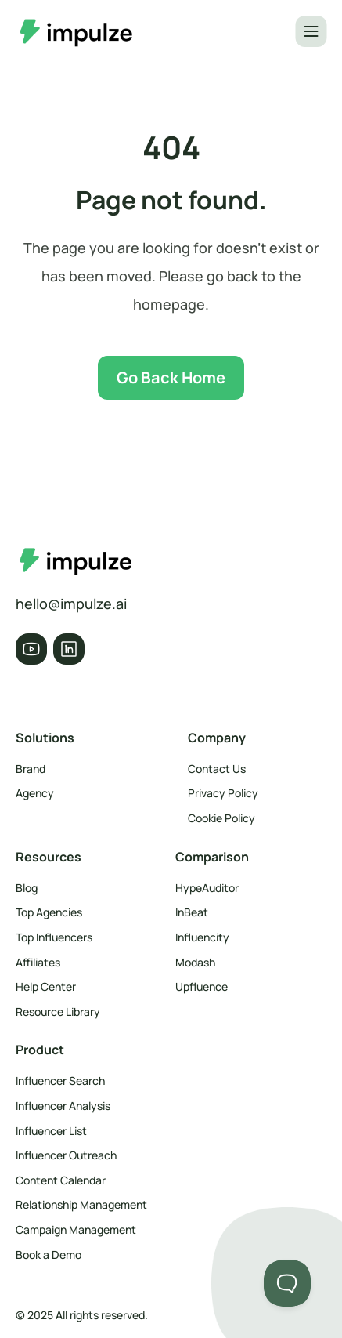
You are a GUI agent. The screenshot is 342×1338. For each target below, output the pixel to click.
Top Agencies (49, 912)
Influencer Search (60, 1080)
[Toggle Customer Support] (287, 1283)
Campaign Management (76, 1229)
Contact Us (217, 768)
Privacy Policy (223, 792)
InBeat (191, 912)
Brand (30, 768)
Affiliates (38, 962)
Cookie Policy (221, 817)
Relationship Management (81, 1204)
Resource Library (58, 1011)
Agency (35, 792)
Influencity (202, 937)
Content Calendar (61, 1180)
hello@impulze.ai (71, 603)
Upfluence (201, 986)
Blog (27, 887)
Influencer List (51, 1130)
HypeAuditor (207, 887)
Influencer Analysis (63, 1105)
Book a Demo (48, 1254)
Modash (195, 962)
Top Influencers (54, 937)
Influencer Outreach (66, 1155)
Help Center (46, 986)
